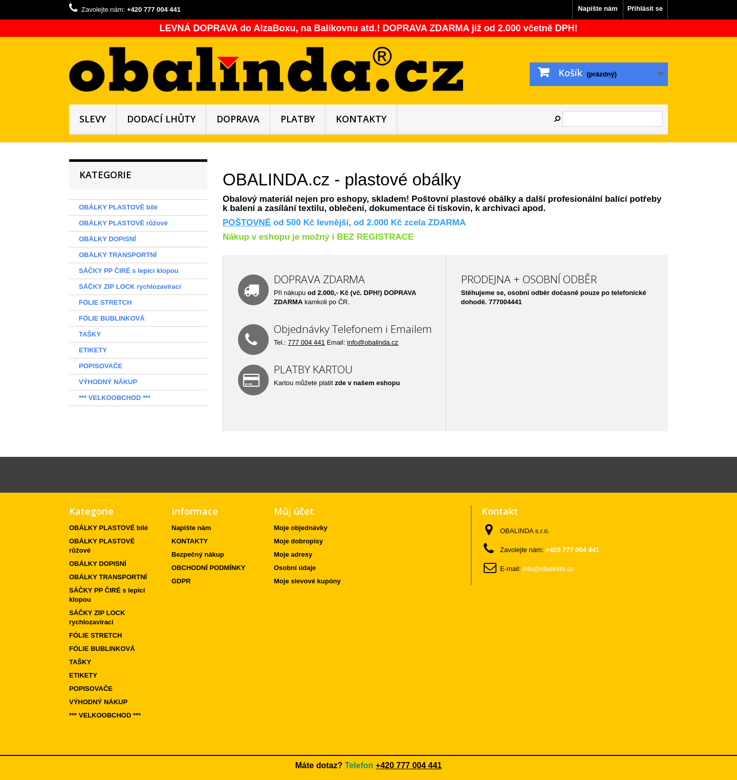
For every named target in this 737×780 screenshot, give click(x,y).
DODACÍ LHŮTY (161, 119)
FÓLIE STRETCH (105, 302)
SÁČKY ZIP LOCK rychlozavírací (130, 286)
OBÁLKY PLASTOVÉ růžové (123, 223)
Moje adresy (293, 554)
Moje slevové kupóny (307, 581)
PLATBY (297, 119)
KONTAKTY (361, 119)
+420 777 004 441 (409, 765)
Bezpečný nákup (197, 554)
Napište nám (597, 8)
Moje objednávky (301, 528)
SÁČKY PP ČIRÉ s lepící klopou (129, 271)
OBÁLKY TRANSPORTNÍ (118, 255)
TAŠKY (90, 334)
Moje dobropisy (298, 541)
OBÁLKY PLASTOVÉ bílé (118, 207)
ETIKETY (93, 350)
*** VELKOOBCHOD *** (114, 398)
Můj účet (294, 511)
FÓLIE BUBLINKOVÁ (112, 318)
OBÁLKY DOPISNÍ (107, 239)
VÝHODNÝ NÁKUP (108, 382)
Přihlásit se (645, 8)
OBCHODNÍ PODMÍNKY (208, 568)
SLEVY (92, 119)
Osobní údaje (295, 568)
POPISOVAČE (100, 366)
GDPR (181, 581)
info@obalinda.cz (372, 342)
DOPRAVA (237, 119)
